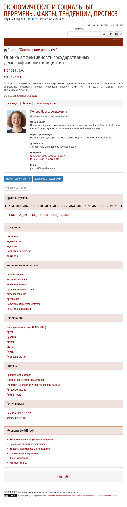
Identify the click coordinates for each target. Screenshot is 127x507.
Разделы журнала (17, 279)
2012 (25, 206)
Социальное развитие (38, 49)
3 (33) (33, 215)
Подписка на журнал (19, 251)
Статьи (10, 347)
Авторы (27, 103)
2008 (56, 206)
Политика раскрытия (19, 309)
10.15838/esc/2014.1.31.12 (23, 96)
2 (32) (23, 215)
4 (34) (44, 215)
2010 (40, 206)
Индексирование (16, 294)
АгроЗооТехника (18, 462)
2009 (48, 206)
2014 (11, 206)
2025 (64, 206)
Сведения (12, 236)
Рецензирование (16, 284)
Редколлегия (14, 241)
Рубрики (12, 337)
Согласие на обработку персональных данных (34, 385)
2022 (87, 206)
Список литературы (45, 103)
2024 (72, 206)
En (121, 34)
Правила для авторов (19, 375)
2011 (32, 206)
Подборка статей (16, 356)
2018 (117, 206)
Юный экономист (19, 458)
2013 (18, 206)
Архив (10, 332)
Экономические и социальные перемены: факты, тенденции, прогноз (61, 10)
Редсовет (12, 246)
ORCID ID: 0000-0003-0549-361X (47, 156)
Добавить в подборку (48, 178)
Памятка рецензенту (19, 413)
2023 (79, 206)
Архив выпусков (17, 198)
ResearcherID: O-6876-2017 (45, 159)
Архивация (13, 299)
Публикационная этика (20, 289)
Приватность (14, 394)
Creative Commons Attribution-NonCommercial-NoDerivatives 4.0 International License (82, 496)
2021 (94, 206)
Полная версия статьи (18, 178)
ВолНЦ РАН (32, 19)
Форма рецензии (16, 418)
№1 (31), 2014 (12, 77)
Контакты (12, 256)
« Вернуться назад (16, 187)
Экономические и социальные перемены (32, 439)
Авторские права (16, 389)
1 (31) (13, 215)
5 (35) (54, 215)
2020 (102, 206)
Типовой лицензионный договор (25, 380)
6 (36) (65, 215)
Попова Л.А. (14, 70)
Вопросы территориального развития (30, 448)
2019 (110, 206)
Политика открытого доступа (24, 304)
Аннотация (12, 103)
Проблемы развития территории (27, 444)
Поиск (10, 351)
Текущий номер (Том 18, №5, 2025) (26, 327)
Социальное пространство (24, 453)
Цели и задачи (15, 274)
